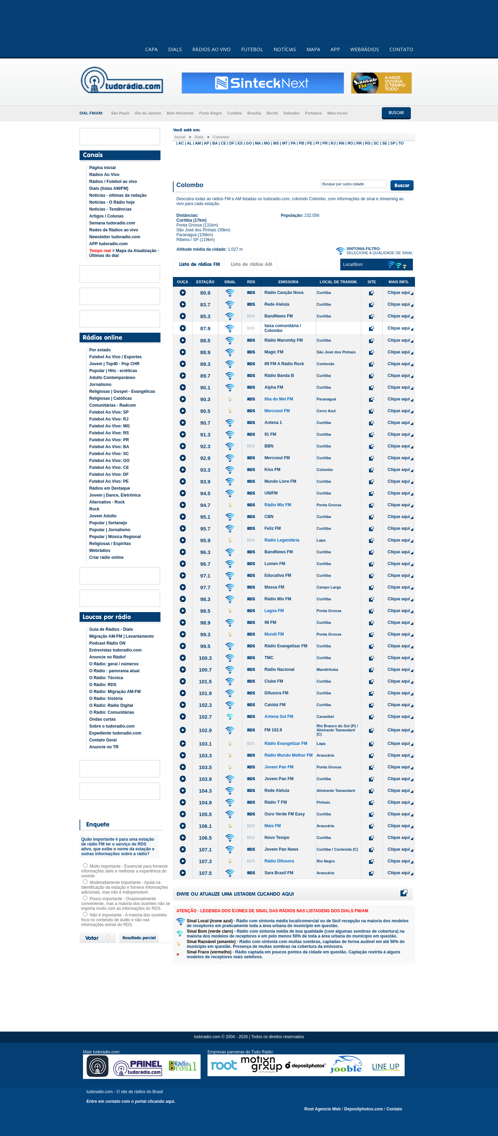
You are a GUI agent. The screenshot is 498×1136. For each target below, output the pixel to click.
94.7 (205, 505)
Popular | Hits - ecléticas (113, 370)
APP (335, 49)
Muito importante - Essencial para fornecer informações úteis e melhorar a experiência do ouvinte (124, 871)
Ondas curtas (102, 719)
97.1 (205, 576)
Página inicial (102, 167)
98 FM (270, 622)
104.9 (205, 802)
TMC (269, 657)
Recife (272, 113)
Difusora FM (276, 693)
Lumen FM (275, 563)
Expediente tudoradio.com (115, 733)
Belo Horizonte (180, 113)
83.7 (205, 304)
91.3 (205, 434)
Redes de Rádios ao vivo (113, 230)
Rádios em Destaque (109, 488)
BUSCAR (396, 113)
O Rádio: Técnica (106, 677)
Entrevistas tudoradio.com (115, 650)
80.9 (205, 293)
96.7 (205, 564)
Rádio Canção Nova (284, 292)
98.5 (205, 611)
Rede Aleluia (277, 304)
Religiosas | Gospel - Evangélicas (122, 391)
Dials (199, 137)
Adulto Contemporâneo (112, 377)
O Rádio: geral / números (114, 664)
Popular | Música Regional (115, 536)
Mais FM (273, 825)
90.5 (205, 411)
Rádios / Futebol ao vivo (113, 181)
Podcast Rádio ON (107, 643)
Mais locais (338, 113)
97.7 (205, 587)
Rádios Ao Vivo (104, 174)
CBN (269, 516)
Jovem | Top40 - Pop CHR (114, 363)
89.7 (205, 376)
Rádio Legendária (282, 540)
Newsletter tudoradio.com (114, 236)
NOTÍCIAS (285, 49)
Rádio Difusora (279, 861)
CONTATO (401, 49)
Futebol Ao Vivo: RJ (108, 419)
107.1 (205, 849)
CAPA (151, 49)
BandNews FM (279, 316)
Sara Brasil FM (279, 872)
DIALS (175, 49)
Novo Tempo (277, 837)
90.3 (205, 399)
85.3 (205, 316)
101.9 (205, 693)
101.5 (205, 681)
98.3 (205, 599)
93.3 (205, 470)
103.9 (205, 779)
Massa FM (274, 587)
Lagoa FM (274, 610)
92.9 (205, 458)
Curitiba (234, 113)
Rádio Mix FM (278, 504)
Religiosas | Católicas (110, 398)
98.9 (205, 623)
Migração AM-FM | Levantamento (121, 636)
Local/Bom (353, 264)
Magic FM (274, 352)
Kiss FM (272, 469)
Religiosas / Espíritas (110, 543)
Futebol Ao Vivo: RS (109, 433)
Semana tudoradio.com (112, 223)
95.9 (205, 540)
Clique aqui (399, 292)
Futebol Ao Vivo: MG (109, 426)
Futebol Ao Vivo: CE (109, 467)
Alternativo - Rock (107, 502)
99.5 (205, 646)
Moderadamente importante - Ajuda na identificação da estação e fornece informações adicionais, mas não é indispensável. (124, 887)
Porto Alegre (210, 113)
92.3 (205, 446)
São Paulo (120, 113)
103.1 (205, 744)
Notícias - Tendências (110, 209)
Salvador (291, 113)
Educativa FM (278, 575)
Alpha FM (274, 387)
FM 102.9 (273, 730)
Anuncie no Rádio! (107, 657)
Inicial (180, 137)
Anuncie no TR (104, 747)
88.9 (205, 352)
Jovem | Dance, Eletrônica (115, 495)
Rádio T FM (276, 802)
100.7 (205, 670)
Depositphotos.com (363, 1109)
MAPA (313, 49)
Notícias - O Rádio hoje (112, 202)
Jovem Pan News (281, 849)
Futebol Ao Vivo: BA (109, 446)
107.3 (205, 861)
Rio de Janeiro (148, 113)
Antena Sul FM (279, 716)
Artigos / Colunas (106, 216)
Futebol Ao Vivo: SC (109, 453)
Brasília (254, 113)
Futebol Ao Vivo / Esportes (115, 356)
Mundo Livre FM (280, 481)
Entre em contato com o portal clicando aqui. (130, 1101)
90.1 (205, 387)
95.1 (205, 517)
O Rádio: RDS (103, 684)
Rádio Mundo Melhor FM (289, 755)
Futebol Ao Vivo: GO (109, 460)
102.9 (205, 730)
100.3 (205, 658)
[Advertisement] (294, 161)
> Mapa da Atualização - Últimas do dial (124, 253)
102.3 (205, 705)
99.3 (205, 634)
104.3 (205, 791)
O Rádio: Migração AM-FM (115, 691)
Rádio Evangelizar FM (286, 646)
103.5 (205, 767)
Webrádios (99, 550)
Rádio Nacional (280, 669)
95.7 (205, 529)
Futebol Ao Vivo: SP (109, 412)
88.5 (205, 340)
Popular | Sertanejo (108, 522)
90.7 (205, 423)
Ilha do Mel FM (279, 399)
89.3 (205, 364)
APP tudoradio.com (108, 243)
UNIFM (271, 493)
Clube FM (274, 681)
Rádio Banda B (279, 375)
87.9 (205, 328)
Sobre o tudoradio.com (112, 726)
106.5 (205, 838)
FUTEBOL (252, 49)
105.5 (205, 814)
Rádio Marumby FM (284, 340)
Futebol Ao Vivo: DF (109, 474)
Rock (94, 509)
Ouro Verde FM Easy (285, 814)
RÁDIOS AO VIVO (211, 49)
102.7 (205, 717)
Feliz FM (273, 528)
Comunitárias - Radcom (112, 405)
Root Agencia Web (322, 1109)
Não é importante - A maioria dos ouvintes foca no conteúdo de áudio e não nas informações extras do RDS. (124, 920)
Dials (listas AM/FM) (108, 188)
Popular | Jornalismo (109, 529)
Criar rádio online (106, 557)
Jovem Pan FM (279, 767)
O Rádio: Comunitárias (111, 712)
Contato (394, 1109)
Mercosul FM (277, 410)
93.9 (205, 481)
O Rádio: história (106, 698)
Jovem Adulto (103, 516)
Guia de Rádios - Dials (111, 629)
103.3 (205, 755)
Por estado (100, 350)
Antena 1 (273, 422)
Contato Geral (103, 740)
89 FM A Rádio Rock (284, 363)
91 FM (270, 434)
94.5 (205, 493)
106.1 (205, 826)
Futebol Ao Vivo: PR (109, 439)
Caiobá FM (275, 704)
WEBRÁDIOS (364, 49)
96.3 (205, 552)
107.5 (205, 873)
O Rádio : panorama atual (114, 670)
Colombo (221, 137)
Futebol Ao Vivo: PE (109, 481)
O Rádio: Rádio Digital (111, 705)
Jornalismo (100, 384)
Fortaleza (313, 113)
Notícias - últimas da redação (118, 195)
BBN (269, 446)
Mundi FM (274, 634)
